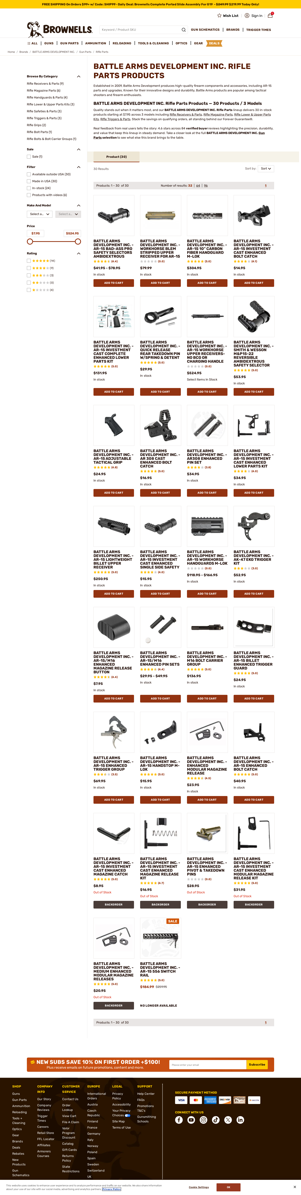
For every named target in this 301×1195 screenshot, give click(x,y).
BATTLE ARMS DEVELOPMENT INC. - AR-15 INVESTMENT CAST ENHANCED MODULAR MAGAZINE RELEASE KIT (254, 868)
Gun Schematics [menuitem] (205, 29)
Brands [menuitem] (233, 29)
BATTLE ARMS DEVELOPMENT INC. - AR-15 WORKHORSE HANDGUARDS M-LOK (207, 557)
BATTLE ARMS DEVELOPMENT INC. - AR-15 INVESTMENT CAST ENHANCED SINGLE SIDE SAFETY (160, 559)
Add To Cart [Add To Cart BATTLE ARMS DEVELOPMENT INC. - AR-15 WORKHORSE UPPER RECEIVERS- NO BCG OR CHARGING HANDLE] (207, 391)
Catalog (68, 1143)
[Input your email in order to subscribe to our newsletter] (207, 1064)
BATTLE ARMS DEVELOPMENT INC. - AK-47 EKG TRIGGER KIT (254, 557)
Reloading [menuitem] (122, 43)
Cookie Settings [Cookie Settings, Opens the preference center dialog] (199, 1187)
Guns (16, 1094)
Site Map (118, 1121)
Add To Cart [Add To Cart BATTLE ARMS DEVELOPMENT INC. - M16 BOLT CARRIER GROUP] (207, 698)
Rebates (18, 1153)
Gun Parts (85, 52)
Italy (90, 1140)
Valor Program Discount (68, 1132)
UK (89, 1176)
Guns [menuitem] (49, 43)
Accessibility (121, 1104)
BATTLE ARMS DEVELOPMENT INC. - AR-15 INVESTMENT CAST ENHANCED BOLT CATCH (254, 248)
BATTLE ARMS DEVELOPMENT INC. (53, 52)
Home (11, 52)
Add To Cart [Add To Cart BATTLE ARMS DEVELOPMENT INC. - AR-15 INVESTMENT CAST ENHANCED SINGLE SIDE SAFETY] (160, 593)
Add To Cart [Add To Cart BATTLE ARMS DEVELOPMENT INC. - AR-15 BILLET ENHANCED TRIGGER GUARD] (254, 698)
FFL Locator (45, 1139)
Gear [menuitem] (198, 43)
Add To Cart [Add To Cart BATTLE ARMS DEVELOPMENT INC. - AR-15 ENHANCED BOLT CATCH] (254, 799)
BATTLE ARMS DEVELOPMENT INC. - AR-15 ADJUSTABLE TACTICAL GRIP (113, 456)
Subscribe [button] (257, 1064)
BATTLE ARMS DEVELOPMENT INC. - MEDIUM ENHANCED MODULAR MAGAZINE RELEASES (113, 971)
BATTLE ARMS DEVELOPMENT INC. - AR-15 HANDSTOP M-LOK (160, 763)
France (92, 1127)
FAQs (141, 1100)
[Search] (184, 30)
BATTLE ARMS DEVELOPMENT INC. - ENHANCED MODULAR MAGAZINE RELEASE (207, 765)
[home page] (60, 30)
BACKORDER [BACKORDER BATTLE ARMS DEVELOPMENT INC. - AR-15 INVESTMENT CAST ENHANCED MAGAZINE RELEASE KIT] (161, 904)
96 (206, 185)
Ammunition (21, 1106)
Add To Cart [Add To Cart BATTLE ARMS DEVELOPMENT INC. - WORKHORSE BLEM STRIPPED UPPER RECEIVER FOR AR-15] (160, 283)
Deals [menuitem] (214, 43)
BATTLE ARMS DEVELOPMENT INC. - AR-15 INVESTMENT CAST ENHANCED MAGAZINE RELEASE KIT (160, 868)
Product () (116, 157)
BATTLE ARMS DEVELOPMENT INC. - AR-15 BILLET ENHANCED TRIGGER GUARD (254, 660)
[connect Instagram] (203, 1120)
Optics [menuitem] (182, 43)
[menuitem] (34, 43)
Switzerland (96, 1170)
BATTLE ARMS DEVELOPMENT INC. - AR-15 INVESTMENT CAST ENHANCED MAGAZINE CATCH (113, 866)
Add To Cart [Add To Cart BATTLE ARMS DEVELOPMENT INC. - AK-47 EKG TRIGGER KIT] (254, 593)
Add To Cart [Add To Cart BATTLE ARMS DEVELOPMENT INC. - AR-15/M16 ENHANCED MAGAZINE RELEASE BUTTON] (113, 698)
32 (190, 185)
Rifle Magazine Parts (218, 114)
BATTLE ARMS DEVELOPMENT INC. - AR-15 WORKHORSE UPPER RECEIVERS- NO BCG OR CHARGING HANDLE (207, 351)
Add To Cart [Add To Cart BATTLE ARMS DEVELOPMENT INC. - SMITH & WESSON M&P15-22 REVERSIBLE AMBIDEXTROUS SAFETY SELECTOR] (254, 391)
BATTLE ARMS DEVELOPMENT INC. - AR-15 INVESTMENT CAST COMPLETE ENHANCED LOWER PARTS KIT (113, 351)
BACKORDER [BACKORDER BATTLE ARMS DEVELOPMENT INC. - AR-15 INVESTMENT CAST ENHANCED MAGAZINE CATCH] (114, 904)
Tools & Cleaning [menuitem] (153, 43)
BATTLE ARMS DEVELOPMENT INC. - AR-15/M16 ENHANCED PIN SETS (160, 658)
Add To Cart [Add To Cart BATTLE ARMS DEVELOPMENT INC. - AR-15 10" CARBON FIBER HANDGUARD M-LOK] (207, 283)
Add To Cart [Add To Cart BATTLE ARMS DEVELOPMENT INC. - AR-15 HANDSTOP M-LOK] (160, 799)
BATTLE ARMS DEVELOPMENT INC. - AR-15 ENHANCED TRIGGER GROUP (113, 763)
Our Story (44, 1099)
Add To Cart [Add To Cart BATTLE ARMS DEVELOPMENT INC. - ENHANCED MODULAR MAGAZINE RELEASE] (207, 799)
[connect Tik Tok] (216, 1120)
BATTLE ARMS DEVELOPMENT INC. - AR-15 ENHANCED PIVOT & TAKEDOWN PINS (207, 866)
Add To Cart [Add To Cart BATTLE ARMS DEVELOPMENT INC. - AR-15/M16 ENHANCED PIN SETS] (160, 698)
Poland (92, 1152)
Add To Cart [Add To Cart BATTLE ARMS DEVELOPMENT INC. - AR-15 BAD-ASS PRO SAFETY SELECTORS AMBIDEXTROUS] (113, 283)
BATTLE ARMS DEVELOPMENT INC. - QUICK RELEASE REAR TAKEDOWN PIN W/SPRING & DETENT (160, 349)
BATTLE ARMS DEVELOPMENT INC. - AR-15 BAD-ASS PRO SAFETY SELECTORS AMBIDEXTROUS (113, 248)
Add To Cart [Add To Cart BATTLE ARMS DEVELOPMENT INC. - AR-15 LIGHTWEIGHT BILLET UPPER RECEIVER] (113, 593)
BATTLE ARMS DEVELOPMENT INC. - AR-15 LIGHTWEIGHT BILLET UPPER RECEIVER (113, 559)
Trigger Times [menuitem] (258, 30)
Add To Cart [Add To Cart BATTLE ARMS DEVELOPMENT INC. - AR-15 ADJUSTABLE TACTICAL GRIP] (113, 492)
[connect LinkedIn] (240, 1120)
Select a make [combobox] (36, 215)
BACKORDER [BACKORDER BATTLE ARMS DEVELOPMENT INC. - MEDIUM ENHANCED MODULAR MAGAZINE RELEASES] (114, 1005)
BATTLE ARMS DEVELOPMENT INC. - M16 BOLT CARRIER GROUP (207, 658)
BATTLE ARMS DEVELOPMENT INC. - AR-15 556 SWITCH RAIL (160, 969)
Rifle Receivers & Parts (186, 114)
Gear (15, 1135)
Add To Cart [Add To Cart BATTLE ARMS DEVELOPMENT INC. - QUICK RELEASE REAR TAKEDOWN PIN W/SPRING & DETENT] (160, 391)
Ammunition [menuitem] (95, 43)
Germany (94, 1133)
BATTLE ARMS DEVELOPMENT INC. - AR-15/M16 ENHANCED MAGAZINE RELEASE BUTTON (113, 662)
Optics (17, 1129)
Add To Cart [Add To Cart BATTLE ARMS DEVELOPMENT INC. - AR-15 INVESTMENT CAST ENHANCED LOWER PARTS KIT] (254, 492)
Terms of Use (121, 1127)
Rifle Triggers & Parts (115, 119)
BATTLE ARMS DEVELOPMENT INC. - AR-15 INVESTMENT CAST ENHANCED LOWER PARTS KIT (254, 458)
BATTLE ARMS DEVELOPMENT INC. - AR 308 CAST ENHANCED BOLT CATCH (160, 458)
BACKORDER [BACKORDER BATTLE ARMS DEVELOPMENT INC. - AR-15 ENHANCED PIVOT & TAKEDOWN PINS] (207, 904)
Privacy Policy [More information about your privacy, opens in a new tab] (112, 1189)
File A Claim (70, 1122)
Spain (91, 1158)
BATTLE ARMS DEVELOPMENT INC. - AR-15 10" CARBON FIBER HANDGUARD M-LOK (207, 248)
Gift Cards (69, 1150)
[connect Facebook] (179, 1120)
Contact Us (70, 1099)
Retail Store (45, 1133)
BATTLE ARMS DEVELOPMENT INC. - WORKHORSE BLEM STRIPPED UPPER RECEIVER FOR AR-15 (160, 248)
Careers (43, 1127)
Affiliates (43, 1145)
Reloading (19, 1112)
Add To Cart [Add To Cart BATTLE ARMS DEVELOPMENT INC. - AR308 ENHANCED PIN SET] (207, 492)
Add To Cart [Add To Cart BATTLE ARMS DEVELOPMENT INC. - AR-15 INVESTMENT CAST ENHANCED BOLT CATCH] (254, 283)
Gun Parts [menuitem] (69, 43)
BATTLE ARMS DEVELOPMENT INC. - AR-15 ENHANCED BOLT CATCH (254, 763)
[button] (253, 15)
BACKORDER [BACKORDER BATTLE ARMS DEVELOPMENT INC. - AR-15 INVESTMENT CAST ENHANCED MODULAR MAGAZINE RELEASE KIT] (254, 904)
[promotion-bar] (150, 4)
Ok (228, 1187)
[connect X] (228, 1120)
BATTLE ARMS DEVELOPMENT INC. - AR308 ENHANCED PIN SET (207, 456)
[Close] (295, 1187)
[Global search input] (143, 30)
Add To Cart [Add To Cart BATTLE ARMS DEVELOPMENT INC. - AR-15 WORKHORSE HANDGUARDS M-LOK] (207, 593)
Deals (16, 1147)
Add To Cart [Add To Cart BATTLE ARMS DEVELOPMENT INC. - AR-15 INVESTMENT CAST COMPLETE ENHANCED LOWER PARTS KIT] (113, 391)
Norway (92, 1146)
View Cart (69, 1116)
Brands (23, 52)
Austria (92, 1104)
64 (198, 185)
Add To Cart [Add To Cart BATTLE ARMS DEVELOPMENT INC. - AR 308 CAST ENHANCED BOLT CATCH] (160, 492)
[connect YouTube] (191, 1120)
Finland (92, 1121)
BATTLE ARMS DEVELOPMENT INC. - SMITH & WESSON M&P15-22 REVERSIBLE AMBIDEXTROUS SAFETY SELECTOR (254, 353)
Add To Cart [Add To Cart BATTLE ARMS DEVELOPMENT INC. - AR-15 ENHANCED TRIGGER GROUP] (113, 799)
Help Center (146, 1094)
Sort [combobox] (264, 168)
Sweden (93, 1164)
